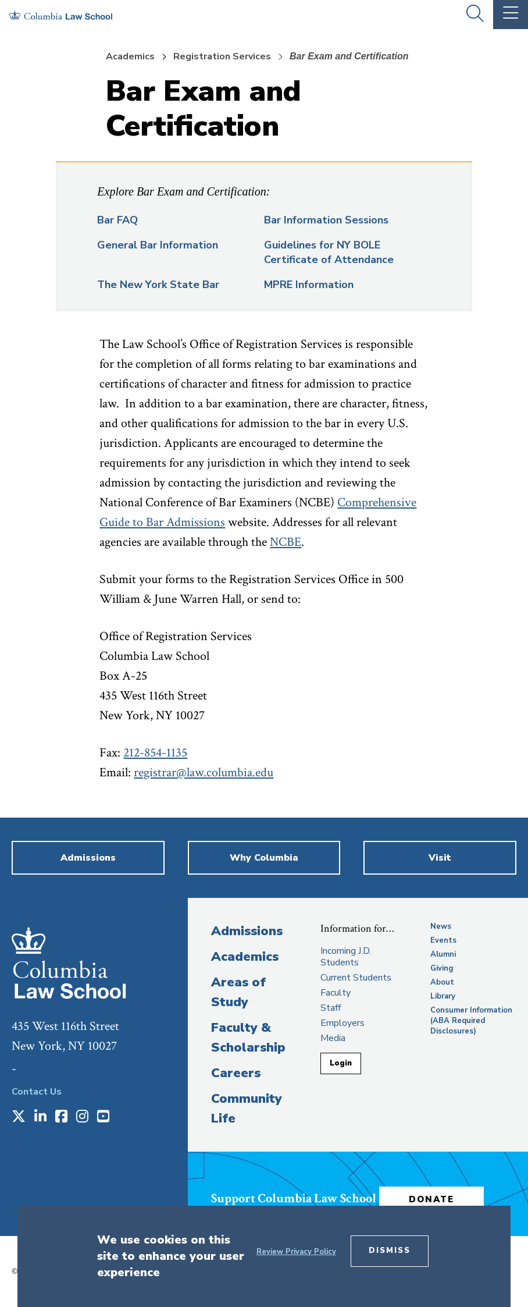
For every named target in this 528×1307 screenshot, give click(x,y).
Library (442, 996)
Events (443, 940)
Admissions (247, 931)
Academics (130, 56)
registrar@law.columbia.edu (203, 772)
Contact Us (37, 1091)
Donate (431, 1199)
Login (341, 1063)
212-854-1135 (155, 752)
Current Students (355, 977)
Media (332, 1038)
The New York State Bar (158, 285)
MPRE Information (309, 285)
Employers (342, 1023)
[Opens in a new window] (19, 1117)
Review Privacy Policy (296, 1251)
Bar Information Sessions (326, 220)
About (442, 982)
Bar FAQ (117, 220)
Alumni (443, 954)
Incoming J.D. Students (345, 956)
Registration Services (222, 56)
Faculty (335, 992)
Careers (236, 1073)
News (440, 926)
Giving (442, 968)
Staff (330, 1007)
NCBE (285, 542)
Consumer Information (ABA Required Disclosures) (471, 1020)
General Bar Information (157, 245)
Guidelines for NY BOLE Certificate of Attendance (329, 252)
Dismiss (390, 1250)
